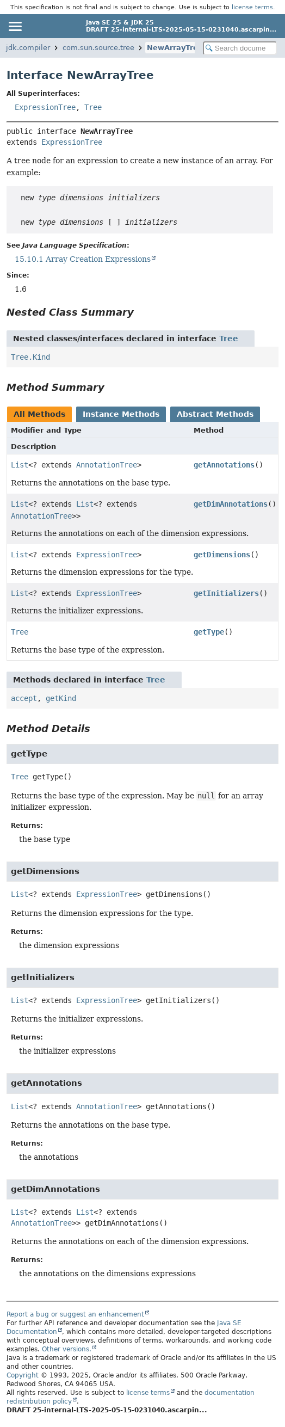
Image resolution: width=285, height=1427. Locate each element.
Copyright (23, 1375)
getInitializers (226, 593)
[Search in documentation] (240, 48)
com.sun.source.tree (98, 48)
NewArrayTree (175, 48)
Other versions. (66, 1349)
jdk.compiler (28, 48)
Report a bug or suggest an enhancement (75, 1314)
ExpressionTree (45, 107)
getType (209, 632)
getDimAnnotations (231, 504)
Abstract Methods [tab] (215, 414)
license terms (252, 7)
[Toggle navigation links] (14, 26)
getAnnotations (224, 464)
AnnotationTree (106, 464)
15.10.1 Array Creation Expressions (83, 259)
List (19, 464)
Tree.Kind (30, 357)
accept (24, 698)
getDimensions (222, 554)
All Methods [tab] (39, 414)
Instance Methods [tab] (121, 414)
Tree (93, 107)
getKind (61, 698)
